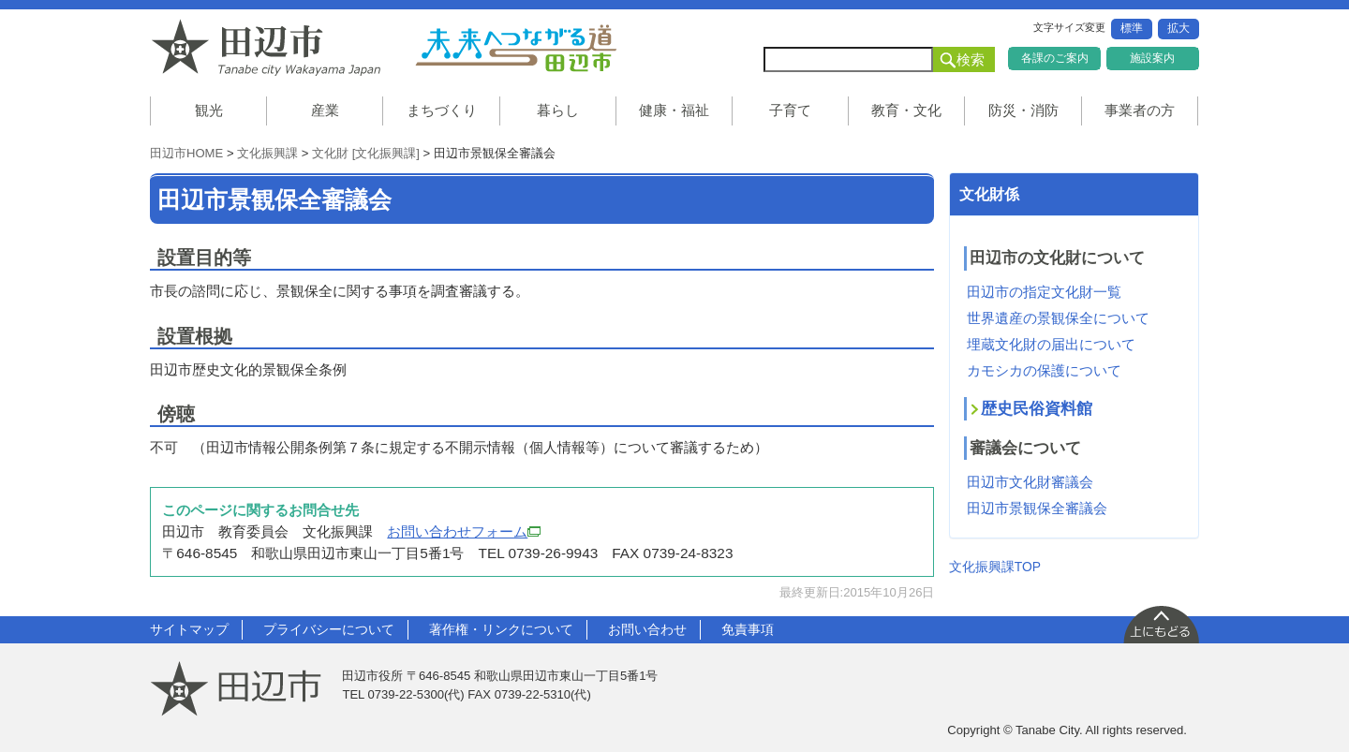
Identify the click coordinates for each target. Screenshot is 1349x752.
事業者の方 (1139, 110)
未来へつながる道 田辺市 (515, 48)
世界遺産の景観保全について (1058, 318)
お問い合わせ (647, 629)
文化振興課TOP (995, 566)
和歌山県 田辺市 (271, 48)
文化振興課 (267, 153)
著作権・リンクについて (501, 629)
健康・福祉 (674, 110)
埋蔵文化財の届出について (1051, 344)
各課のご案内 (1055, 58)
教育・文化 (906, 110)
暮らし (558, 110)
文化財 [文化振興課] (366, 153)
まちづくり (442, 110)
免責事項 (747, 629)
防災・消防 (1023, 110)
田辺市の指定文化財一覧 (1044, 292)
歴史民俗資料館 (1036, 409)
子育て (790, 110)
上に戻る (1160, 623)
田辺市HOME (186, 153)
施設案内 (1152, 58)
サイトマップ (189, 629)
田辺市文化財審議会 (1030, 482)
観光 (209, 110)
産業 (325, 110)
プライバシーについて (328, 629)
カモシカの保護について (1044, 370)
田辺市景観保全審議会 (1037, 508)
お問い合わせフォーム (464, 531)
